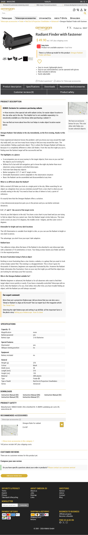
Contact (62, 495)
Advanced (54, 21)
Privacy (4, 495)
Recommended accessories (72, 86)
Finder (21, 21)
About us (33, 491)
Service (62, 491)
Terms (4, 491)
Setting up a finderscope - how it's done (28, 312)
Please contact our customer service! (61, 467)
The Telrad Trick (8, 305)
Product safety (67, 92)
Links (32, 497)
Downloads (49, 86)
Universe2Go (45, 18)
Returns (33, 519)
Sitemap (33, 495)
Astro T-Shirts (60, 18)
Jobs (32, 493)
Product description (12, 86)
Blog (61, 497)
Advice (61, 493)
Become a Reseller (66, 516)
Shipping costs (35, 517)
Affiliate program (65, 514)
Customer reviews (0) (24, 92)
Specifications (32, 86)
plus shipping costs (61, 41)
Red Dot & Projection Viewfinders (37, 21)
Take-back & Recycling (10, 497)
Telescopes (7, 18)
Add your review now (14, 476)
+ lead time (68, 47)
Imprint (4, 493)
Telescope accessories (25, 18)
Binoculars (75, 18)
